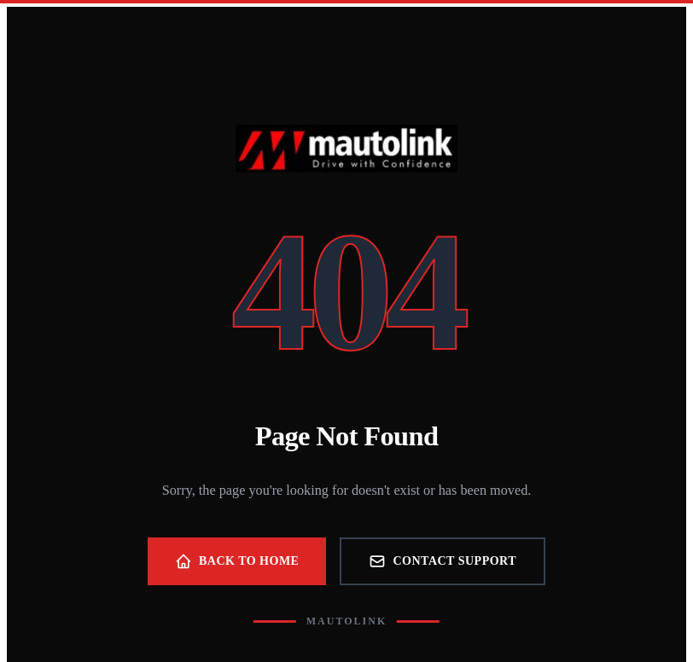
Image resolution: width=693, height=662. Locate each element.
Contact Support (442, 561)
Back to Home (237, 561)
